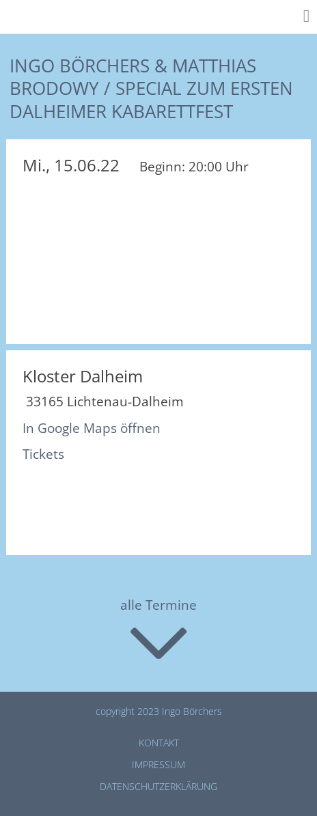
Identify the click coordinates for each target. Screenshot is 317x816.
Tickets (43, 454)
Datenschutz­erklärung (158, 786)
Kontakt (159, 742)
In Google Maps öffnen (92, 428)
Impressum (158, 764)
